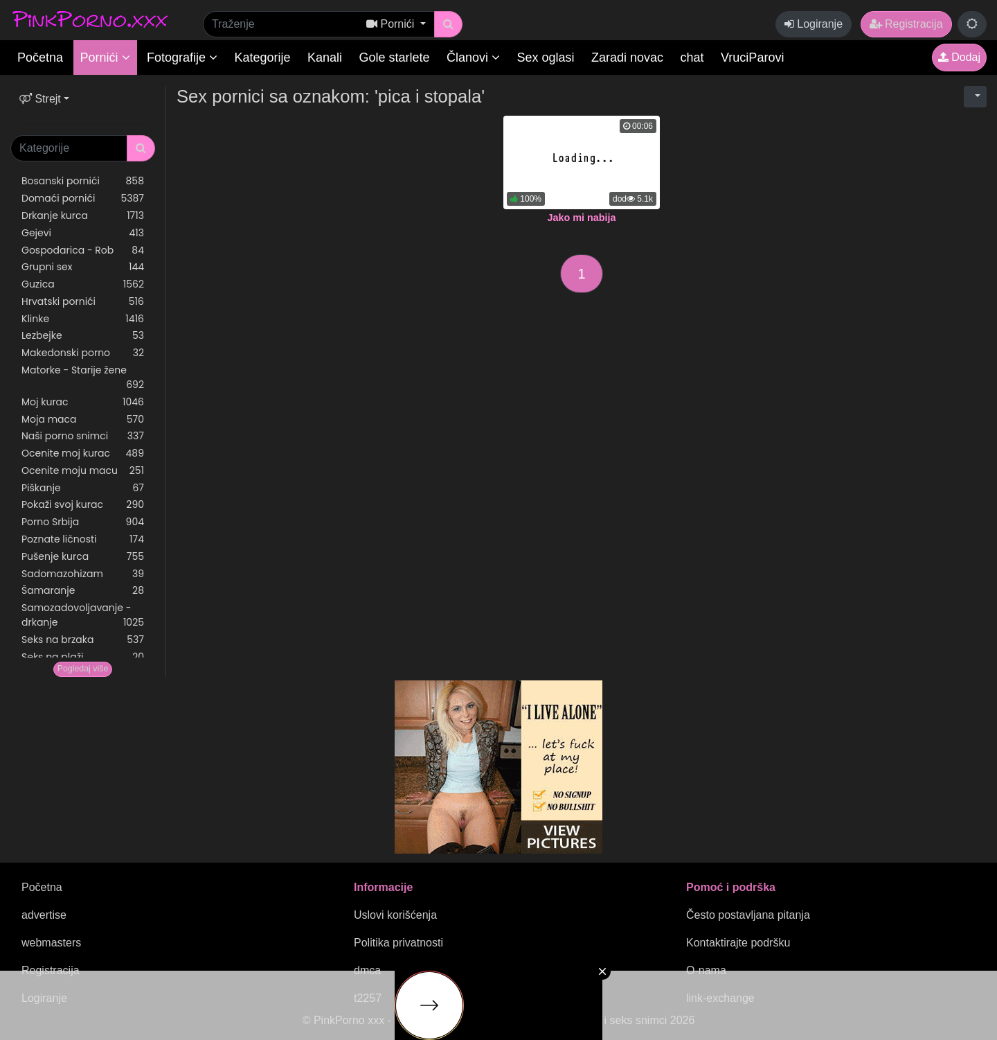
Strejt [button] (40, 99)
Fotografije (182, 57)
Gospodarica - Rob (82, 250)
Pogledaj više (83, 668)
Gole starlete (394, 57)
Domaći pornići (82, 198)
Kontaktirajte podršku (738, 943)
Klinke (82, 319)
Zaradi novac (627, 57)
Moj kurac (82, 402)
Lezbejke (82, 335)
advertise (43, 915)
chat (692, 57)
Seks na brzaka (82, 640)
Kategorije (263, 57)
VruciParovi (752, 57)
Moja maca (82, 419)
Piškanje (82, 488)
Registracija (906, 24)
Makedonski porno (82, 353)
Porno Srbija (82, 522)
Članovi (473, 57)
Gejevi (82, 233)
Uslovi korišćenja (395, 915)
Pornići (105, 57)
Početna (40, 57)
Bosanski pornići (82, 181)
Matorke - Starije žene (82, 377)
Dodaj (959, 57)
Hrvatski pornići (82, 301)
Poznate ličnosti (82, 539)
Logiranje (813, 24)
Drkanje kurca (82, 216)
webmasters (51, 943)
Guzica (82, 284)
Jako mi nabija (581, 217)
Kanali (324, 57)
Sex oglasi (546, 57)
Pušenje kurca (82, 556)
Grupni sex (82, 267)
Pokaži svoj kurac (82, 504)
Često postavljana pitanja (748, 915)
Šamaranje (82, 590)
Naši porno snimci (82, 436)
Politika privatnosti (398, 943)
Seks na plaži (82, 657)
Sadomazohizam (82, 574)
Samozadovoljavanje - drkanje (82, 615)
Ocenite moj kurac (82, 453)
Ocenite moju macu (82, 471)
